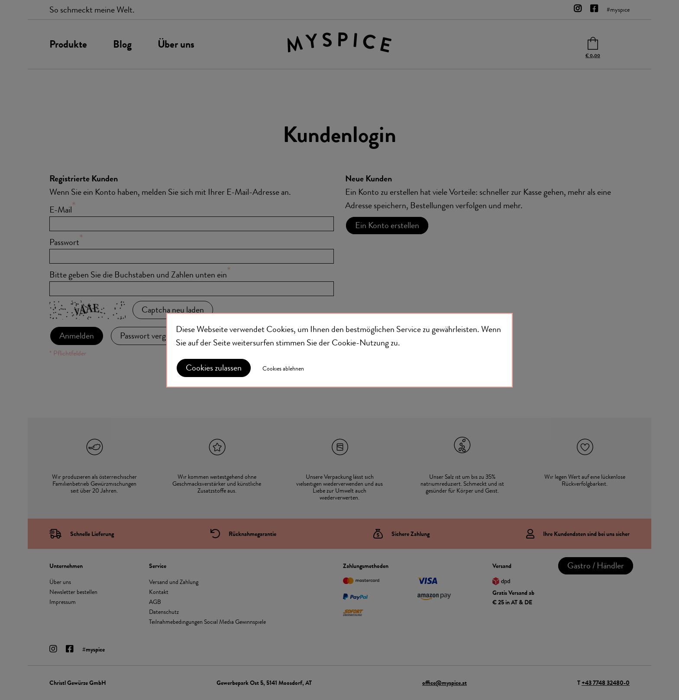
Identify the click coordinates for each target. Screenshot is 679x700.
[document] (339, 350)
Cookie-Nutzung (360, 342)
